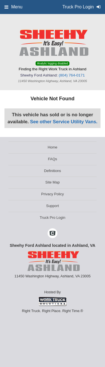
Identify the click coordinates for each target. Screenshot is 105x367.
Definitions (52, 171)
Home (52, 147)
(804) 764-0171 (72, 75)
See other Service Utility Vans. (63, 121)
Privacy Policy (52, 194)
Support (52, 206)
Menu (13, 6)
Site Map (52, 182)
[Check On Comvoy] (52, 233)
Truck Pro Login (52, 217)
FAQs (52, 159)
